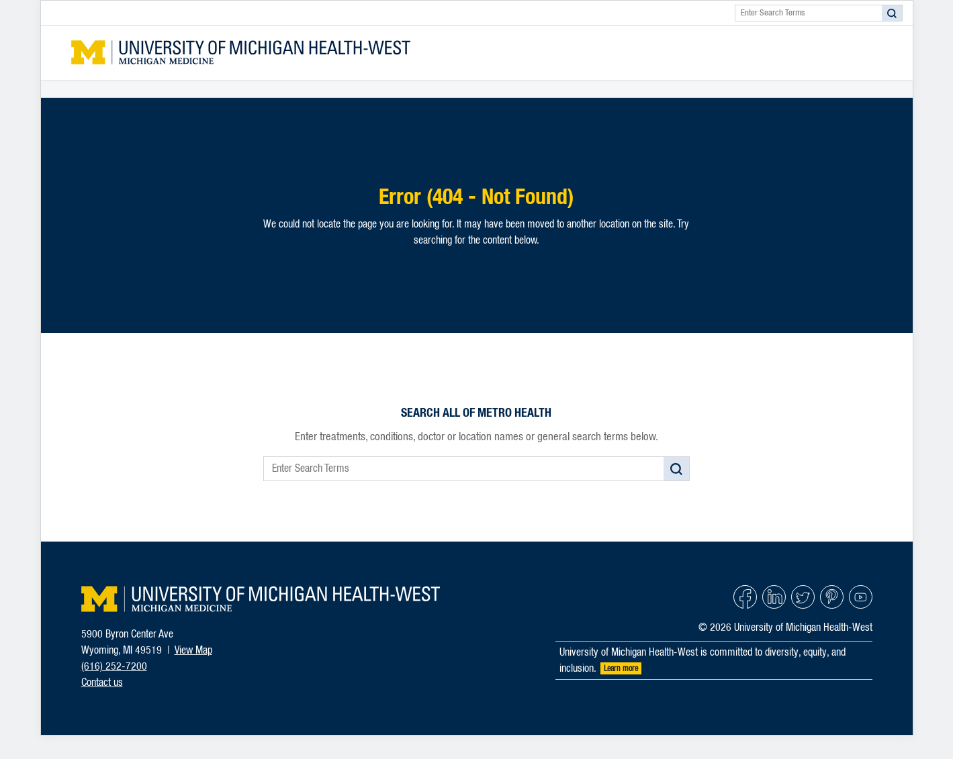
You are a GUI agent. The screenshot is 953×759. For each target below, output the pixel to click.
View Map (193, 650)
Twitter (803, 597)
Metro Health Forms (240, 53)
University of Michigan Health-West (260, 599)
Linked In (774, 597)
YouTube (860, 597)
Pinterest (832, 597)
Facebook (745, 597)
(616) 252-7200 (114, 666)
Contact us (102, 682)
